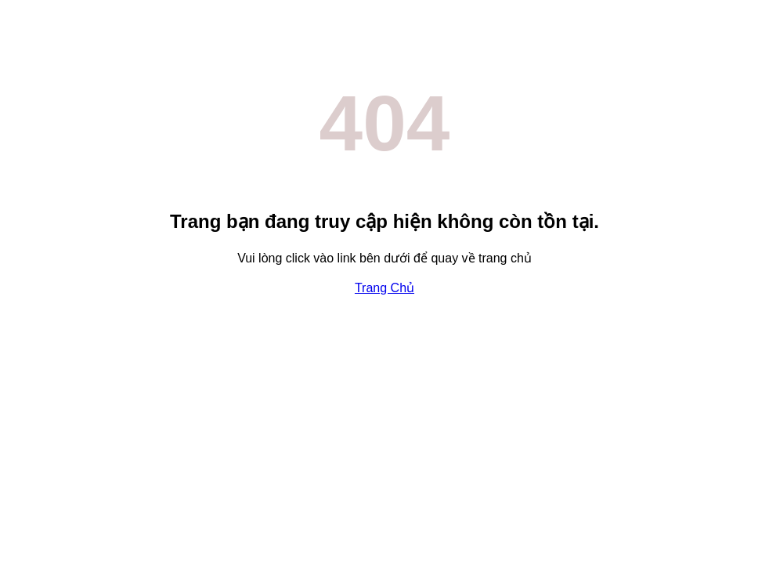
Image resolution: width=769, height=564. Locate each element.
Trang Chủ (384, 288)
